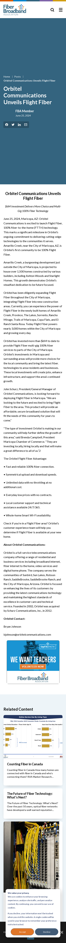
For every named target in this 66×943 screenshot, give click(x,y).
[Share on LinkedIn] (19, 124)
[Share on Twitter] (13, 124)
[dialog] (33, 913)
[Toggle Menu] (60, 10)
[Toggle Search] (52, 10)
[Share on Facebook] (7, 124)
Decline (46, 932)
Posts (17, 76)
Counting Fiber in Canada (25, 764)
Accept (22, 932)
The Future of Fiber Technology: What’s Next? (30, 795)
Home (7, 76)
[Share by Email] (26, 124)
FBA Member (24, 111)
